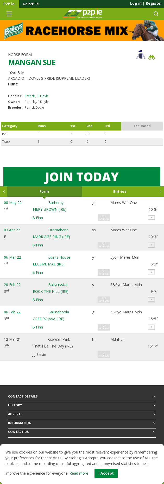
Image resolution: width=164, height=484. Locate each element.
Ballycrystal (57, 284)
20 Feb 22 (12, 284)
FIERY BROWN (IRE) (49, 209)
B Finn (37, 217)
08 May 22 (13, 202)
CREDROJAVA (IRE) (48, 318)
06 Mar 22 (12, 257)
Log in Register (146, 3)
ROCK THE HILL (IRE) (50, 291)
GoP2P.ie (31, 3)
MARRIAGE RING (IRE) (51, 236)
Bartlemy (56, 202)
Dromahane (58, 229)
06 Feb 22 (12, 311)
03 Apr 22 (12, 229)
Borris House (59, 257)
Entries (120, 191)
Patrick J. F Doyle (37, 96)
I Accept (106, 473)
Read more (79, 473)
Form (44, 191)
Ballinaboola (58, 311)
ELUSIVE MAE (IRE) (49, 264)
